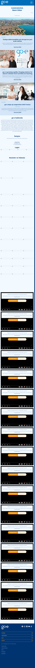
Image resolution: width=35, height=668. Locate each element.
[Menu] (31, 2)
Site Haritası (3, 653)
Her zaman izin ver (12, 300)
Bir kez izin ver (22, 300)
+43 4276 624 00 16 (17, 144)
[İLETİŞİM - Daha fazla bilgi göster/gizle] (32, 633)
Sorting (32, 12)
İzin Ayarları (3, 651)
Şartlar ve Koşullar (4, 647)
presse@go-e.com (17, 143)
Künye (2, 649)
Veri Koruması (3, 646)
